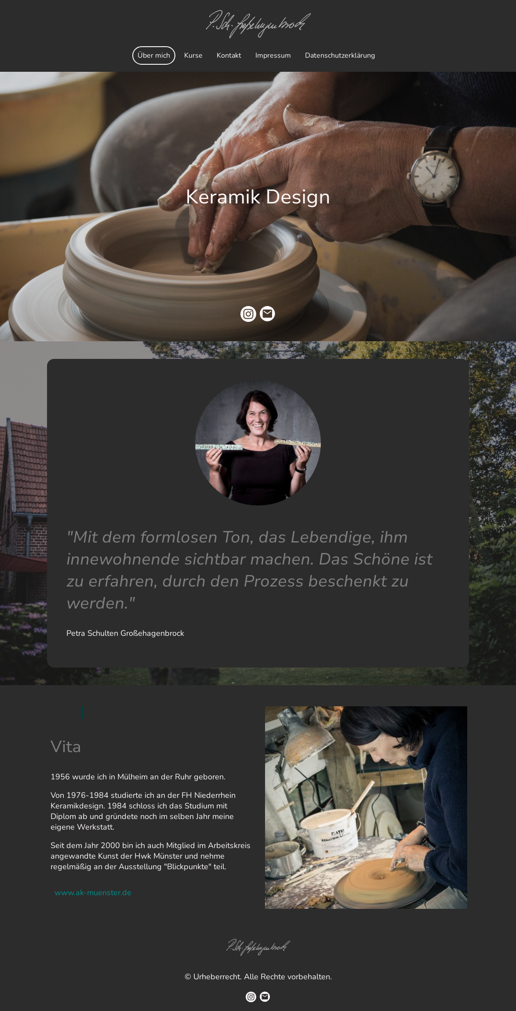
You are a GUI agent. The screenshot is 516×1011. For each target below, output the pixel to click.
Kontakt (229, 55)
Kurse (193, 55)
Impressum (273, 55)
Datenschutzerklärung (340, 55)
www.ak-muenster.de (93, 892)
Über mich (154, 55)
